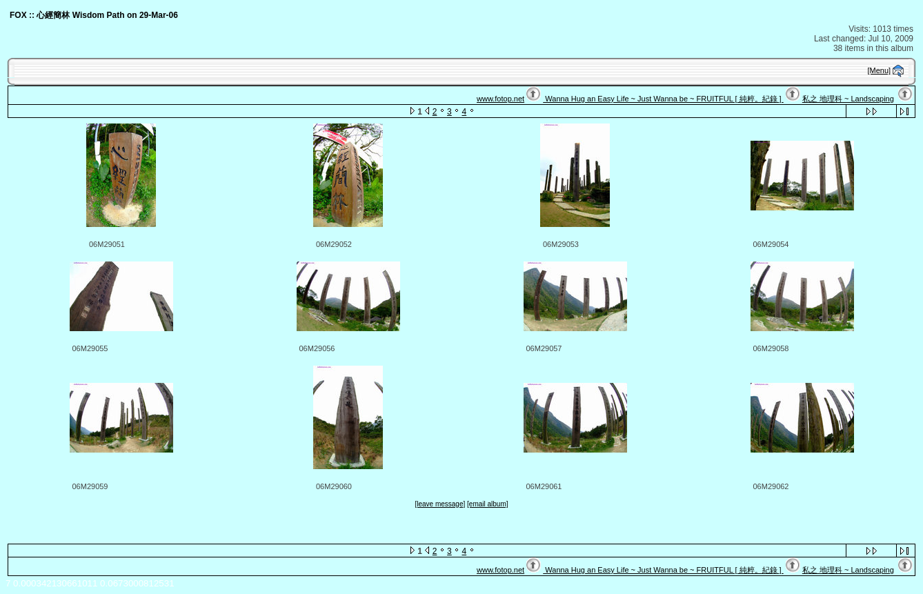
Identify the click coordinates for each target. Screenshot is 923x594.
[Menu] (879, 70)
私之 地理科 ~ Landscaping (848, 99)
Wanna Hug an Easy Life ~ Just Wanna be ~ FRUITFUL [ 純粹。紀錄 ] (663, 99)
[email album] (487, 504)
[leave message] (440, 504)
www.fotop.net (500, 99)
